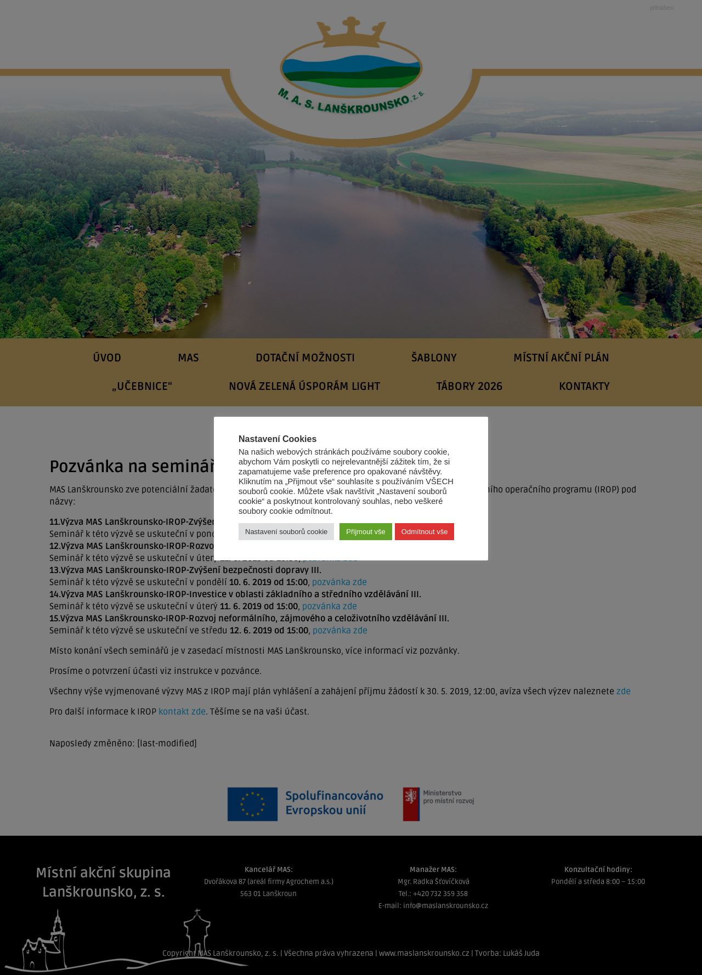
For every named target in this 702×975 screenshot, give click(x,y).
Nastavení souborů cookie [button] (286, 532)
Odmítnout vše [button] (424, 532)
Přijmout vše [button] (366, 532)
